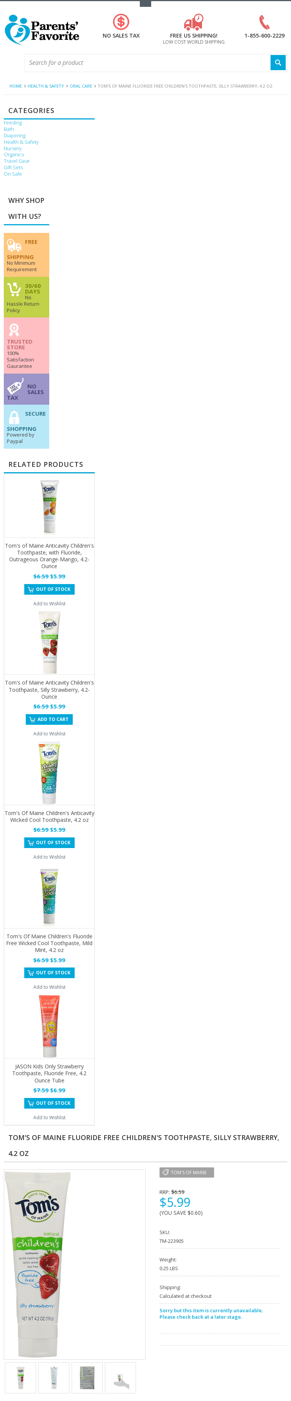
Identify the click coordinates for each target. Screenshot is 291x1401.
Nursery (13, 148)
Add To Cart (53, 719)
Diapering (14, 135)
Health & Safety (46, 86)
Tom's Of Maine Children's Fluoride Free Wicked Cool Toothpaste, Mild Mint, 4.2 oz (49, 943)
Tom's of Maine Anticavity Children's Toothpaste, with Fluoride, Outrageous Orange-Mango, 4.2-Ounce (49, 556)
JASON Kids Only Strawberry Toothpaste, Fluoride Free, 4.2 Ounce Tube (49, 1073)
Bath (9, 129)
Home (15, 86)
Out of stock (53, 589)
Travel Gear (17, 161)
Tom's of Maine (189, 1172)
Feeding (13, 122)
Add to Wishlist (49, 603)
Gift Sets (13, 167)
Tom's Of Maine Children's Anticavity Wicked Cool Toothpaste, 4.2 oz (49, 816)
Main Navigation (10, 63)
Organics (14, 154)
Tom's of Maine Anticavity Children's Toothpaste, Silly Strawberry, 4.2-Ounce (49, 689)
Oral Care (81, 86)
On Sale (13, 174)
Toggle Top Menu (145, 4)
